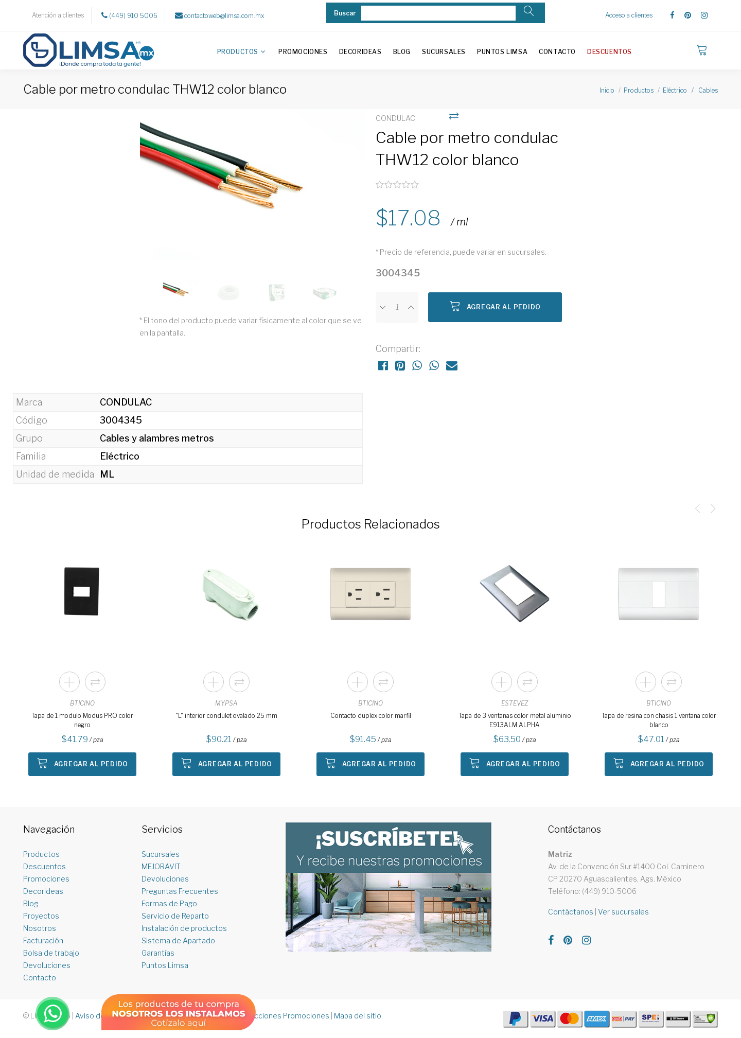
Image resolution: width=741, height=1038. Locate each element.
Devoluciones (46, 965)
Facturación (43, 940)
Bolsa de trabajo (51, 952)
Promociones (303, 52)
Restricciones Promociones (281, 1015)
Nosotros (39, 928)
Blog (402, 52)
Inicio (606, 90)
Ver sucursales (623, 911)
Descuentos (609, 52)
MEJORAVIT (161, 866)
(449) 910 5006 (129, 15)
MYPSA (226, 703)
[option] (252, 189)
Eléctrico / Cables (690, 90)
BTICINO (82, 703)
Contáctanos (570, 911)
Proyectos (41, 915)
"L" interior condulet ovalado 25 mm (226, 715)
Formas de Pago (169, 903)
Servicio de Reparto (175, 915)
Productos (237, 52)
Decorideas (360, 52)
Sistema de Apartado (178, 940)
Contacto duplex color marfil (370, 715)
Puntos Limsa (502, 52)
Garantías (158, 952)
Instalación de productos (184, 928)
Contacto (557, 52)
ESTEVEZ (514, 703)
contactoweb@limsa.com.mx (219, 15)
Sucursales (444, 52)
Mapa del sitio (357, 1015)
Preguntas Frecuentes (180, 891)
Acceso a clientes (628, 15)
